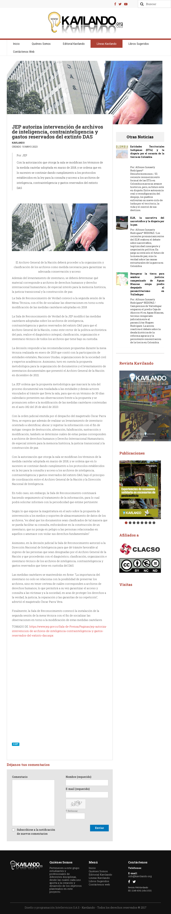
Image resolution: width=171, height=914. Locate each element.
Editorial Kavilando (74, 43)
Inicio (16, 43)
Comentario (19, 776)
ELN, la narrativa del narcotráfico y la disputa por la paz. (147, 221)
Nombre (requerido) (78, 776)
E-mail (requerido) (78, 789)
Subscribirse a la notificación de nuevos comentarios (36, 831)
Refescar (73, 811)
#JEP (15, 744)
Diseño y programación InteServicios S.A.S (52, 907)
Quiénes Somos (41, 43)
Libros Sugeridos (138, 43)
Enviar (99, 828)
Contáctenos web (23, 51)
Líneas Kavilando (106, 43)
